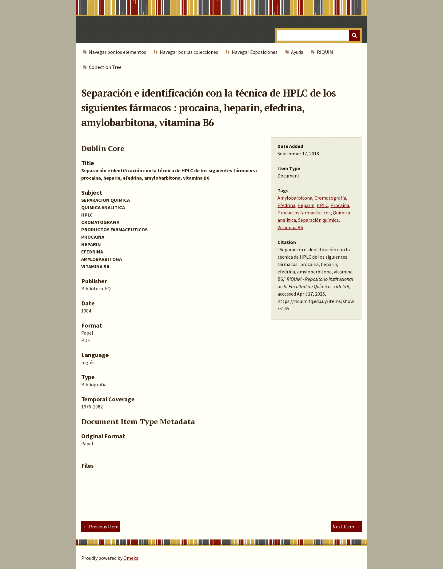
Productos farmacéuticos (304, 212)
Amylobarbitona (294, 198)
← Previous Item (100, 526)
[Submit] (354, 35)
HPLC (322, 205)
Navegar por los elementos (117, 52)
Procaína (339, 205)
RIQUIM (325, 52)
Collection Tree (105, 67)
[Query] (318, 35)
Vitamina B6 (290, 227)
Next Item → (346, 526)
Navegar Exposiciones (254, 52)
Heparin (305, 205)
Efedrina (286, 205)
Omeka (130, 558)
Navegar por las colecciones (189, 52)
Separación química (318, 220)
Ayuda (297, 52)
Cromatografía (330, 198)
